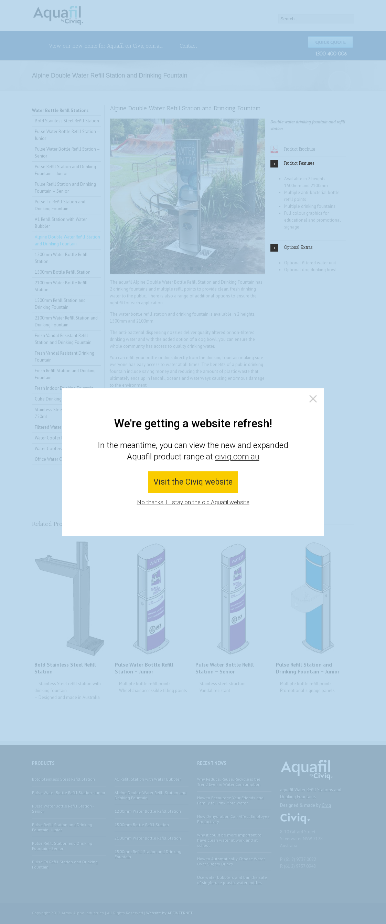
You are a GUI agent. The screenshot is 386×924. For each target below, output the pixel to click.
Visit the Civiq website (193, 482)
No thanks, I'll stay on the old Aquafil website (193, 502)
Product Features (292, 163)
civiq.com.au (237, 457)
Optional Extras (291, 248)
